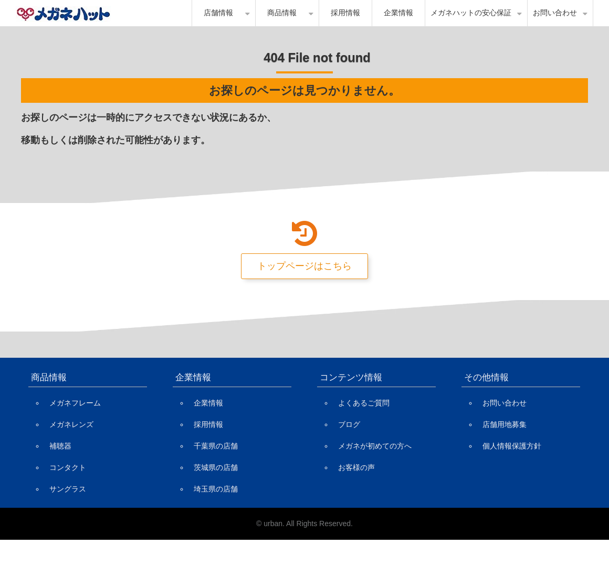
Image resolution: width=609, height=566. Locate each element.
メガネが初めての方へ (375, 446)
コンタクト (67, 467)
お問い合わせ (555, 13)
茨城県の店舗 (216, 467)
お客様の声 (356, 467)
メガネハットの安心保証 (470, 13)
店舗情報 (218, 13)
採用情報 (345, 13)
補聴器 (60, 446)
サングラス (67, 489)
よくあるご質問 (364, 403)
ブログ (349, 424)
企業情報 (398, 13)
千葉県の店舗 (216, 446)
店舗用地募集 (504, 424)
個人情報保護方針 (511, 446)
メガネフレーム (75, 403)
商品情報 (282, 13)
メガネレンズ (71, 424)
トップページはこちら (304, 266)
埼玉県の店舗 (216, 489)
